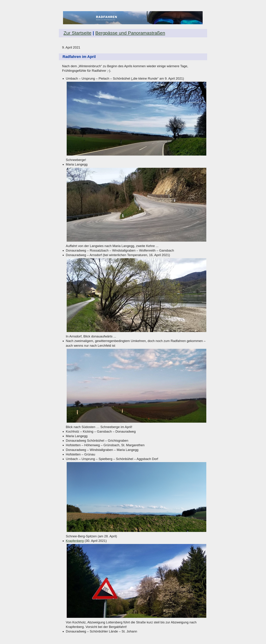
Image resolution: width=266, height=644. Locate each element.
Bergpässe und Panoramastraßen (130, 33)
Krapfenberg (75, 541)
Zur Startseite (77, 33)
